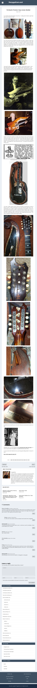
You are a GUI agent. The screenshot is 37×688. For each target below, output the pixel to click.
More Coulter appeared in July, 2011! (10, 454)
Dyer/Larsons (6, 599)
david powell (4, 523)
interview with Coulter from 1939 (25, 447)
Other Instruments (6, 633)
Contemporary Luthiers (7, 588)
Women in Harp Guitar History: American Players (10, 491)
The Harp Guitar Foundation (8, 649)
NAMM (5, 630)
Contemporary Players (6, 592)
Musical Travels (5, 618)
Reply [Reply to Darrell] (34, 534)
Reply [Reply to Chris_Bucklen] (34, 541)
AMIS (5, 621)
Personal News (5, 635)
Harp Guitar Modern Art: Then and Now (26, 496)
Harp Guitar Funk (23, 490)
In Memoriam (5, 614)
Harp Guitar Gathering (6, 595)
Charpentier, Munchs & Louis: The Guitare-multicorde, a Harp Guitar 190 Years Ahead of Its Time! (10, 497)
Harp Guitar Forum (7, 656)
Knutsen (5, 604)
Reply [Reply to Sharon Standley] (34, 513)
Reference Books (5, 640)
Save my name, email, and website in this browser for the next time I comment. (15, 580)
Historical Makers (6, 597)
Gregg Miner (13, 472)
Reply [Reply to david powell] (34, 527)
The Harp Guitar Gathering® (8, 651)
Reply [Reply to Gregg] (34, 520)
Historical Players (6, 611)
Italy (5, 628)
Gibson (5, 602)
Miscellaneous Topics (6, 616)
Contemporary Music (6, 590)
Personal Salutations (6, 637)
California (6, 623)
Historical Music (5, 609)
